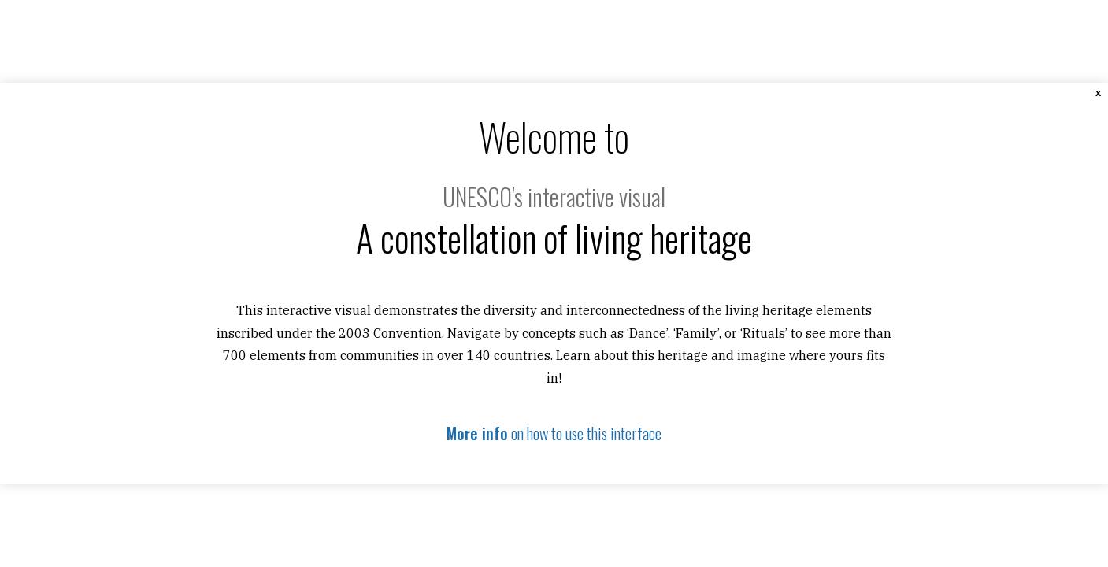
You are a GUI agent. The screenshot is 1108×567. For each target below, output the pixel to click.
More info (477, 433)
